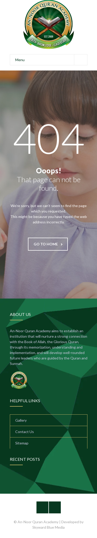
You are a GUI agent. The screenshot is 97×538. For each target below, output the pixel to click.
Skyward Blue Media (48, 527)
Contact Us (24, 431)
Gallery (21, 420)
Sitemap (21, 443)
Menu (51, 59)
